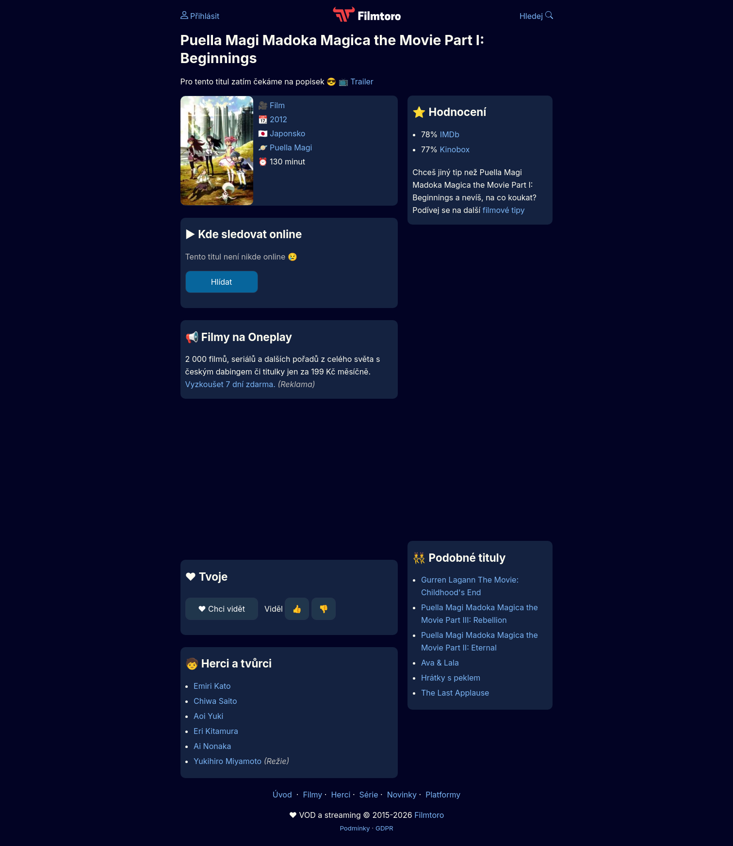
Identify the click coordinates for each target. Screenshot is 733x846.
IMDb (449, 134)
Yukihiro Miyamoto (227, 761)
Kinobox (455, 149)
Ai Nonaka (212, 746)
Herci (340, 794)
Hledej (536, 16)
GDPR (384, 828)
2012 (278, 119)
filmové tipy (504, 210)
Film (277, 105)
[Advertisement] (110, 149)
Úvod (283, 794)
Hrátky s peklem (450, 678)
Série (368, 794)
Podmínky (355, 828)
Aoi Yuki (208, 716)
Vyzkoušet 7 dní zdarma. (230, 384)
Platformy (442, 794)
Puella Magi (291, 147)
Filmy (312, 794)
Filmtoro (429, 815)
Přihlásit (200, 16)
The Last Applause (455, 693)
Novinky (402, 794)
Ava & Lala (440, 662)
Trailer (362, 81)
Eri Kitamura (216, 731)
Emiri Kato (212, 686)
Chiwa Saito (215, 701)
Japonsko (287, 133)
